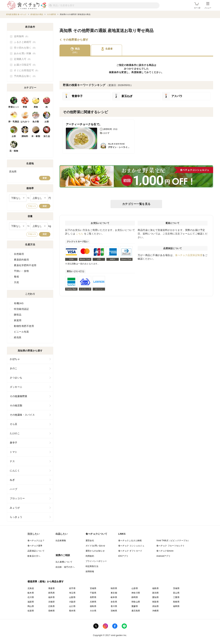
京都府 (51, 602)
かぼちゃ (15, 359)
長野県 (93, 597)
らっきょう (16, 517)
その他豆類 (16, 405)
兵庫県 (93, 602)
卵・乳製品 (13, 121)
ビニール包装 (21, 331)
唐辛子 (13, 442)
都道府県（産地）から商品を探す (46, 581)
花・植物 (13, 151)
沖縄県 (155, 611)
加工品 (46, 136)
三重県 (176, 597)
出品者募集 (61, 540)
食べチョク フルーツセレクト (170, 545)
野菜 (25, 107)
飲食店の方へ (34, 556)
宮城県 (93, 588)
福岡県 (176, 606)
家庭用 (17, 320)
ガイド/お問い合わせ (95, 545)
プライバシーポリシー (96, 561)
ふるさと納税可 (25, 42)
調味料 (25, 136)
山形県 (134, 588)
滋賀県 (31, 602)
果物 (36, 107)
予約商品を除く (25, 76)
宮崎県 (114, 611)
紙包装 (17, 337)
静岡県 (134, 597)
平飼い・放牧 (21, 271)
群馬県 (51, 593)
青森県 (51, 588)
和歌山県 (135, 602)
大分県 (93, 611)
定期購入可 (23, 59)
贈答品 (17, 314)
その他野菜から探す (76, 39)
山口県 (72, 606)
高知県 (155, 606)
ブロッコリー (17, 498)
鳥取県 (155, 602)
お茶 (14, 136)
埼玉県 (72, 593)
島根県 (176, 602)
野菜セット (13, 107)
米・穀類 (35, 136)
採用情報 (90, 571)
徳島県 (93, 606)
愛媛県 (134, 606)
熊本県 (72, 611)
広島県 (51, 606)
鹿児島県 (135, 611)
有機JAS (19, 303)
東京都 (114, 593)
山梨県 (72, 597)
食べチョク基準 (35, 545)
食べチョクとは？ (36, 540)
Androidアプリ (163, 556)
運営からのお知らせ (95, 551)
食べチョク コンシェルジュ (131, 545)
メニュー (207, 5)
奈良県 (114, 602)
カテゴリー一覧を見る (136, 203)
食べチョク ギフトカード (130, 551)
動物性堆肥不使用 (24, 326)
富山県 (176, 593)
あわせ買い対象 (25, 53)
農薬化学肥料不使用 (25, 265)
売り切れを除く (25, 47)
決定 (45, 206)
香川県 (114, 606)
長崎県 (51, 611)
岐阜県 (114, 597)
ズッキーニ (16, 387)
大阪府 (72, 602)
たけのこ (15, 433)
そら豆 (13, 424)
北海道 (31, 588)
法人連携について (64, 562)
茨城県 (176, 588)
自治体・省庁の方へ (65, 567)
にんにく (15, 470)
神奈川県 (135, 593)
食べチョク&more (164, 551)
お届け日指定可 (25, 64)
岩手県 (72, 588)
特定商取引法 (92, 566)
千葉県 (93, 593)
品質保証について (36, 551)
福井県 (51, 597)
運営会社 (90, 540)
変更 (45, 178)
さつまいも (16, 377)
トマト (13, 452)
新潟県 (155, 593)
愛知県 (155, 597)
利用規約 (90, 556)
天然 (16, 282)
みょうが (15, 507)
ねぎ (12, 479)
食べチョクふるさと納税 (130, 540)
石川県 (31, 597)
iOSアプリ (123, 556)
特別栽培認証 (21, 309)
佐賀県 (31, 611)
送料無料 (21, 36)
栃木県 (31, 593)
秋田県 (114, 588)
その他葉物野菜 (18, 396)
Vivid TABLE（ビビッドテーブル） (173, 540)
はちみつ (25, 121)
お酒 (47, 121)
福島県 (155, 588)
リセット (32, 206)
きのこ (13, 368)
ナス (12, 461)
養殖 (16, 276)
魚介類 (35, 121)
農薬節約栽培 (21, 259)
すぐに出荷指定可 (26, 70)
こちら (79, 233)
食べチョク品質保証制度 (189, 255)
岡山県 (31, 606)
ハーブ (13, 489)
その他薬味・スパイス (22, 414)
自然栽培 (19, 254)
